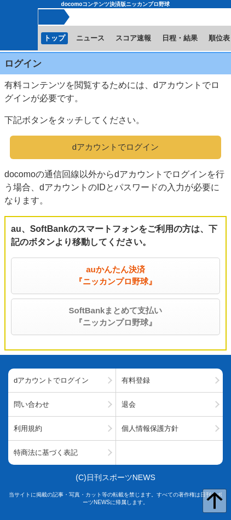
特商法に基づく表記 (46, 452)
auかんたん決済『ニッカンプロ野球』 (115, 276)
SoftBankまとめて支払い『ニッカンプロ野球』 (116, 317)
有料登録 (136, 380)
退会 (129, 404)
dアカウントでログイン (115, 146)
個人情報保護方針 (150, 428)
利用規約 (28, 428)
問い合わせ (31, 404)
